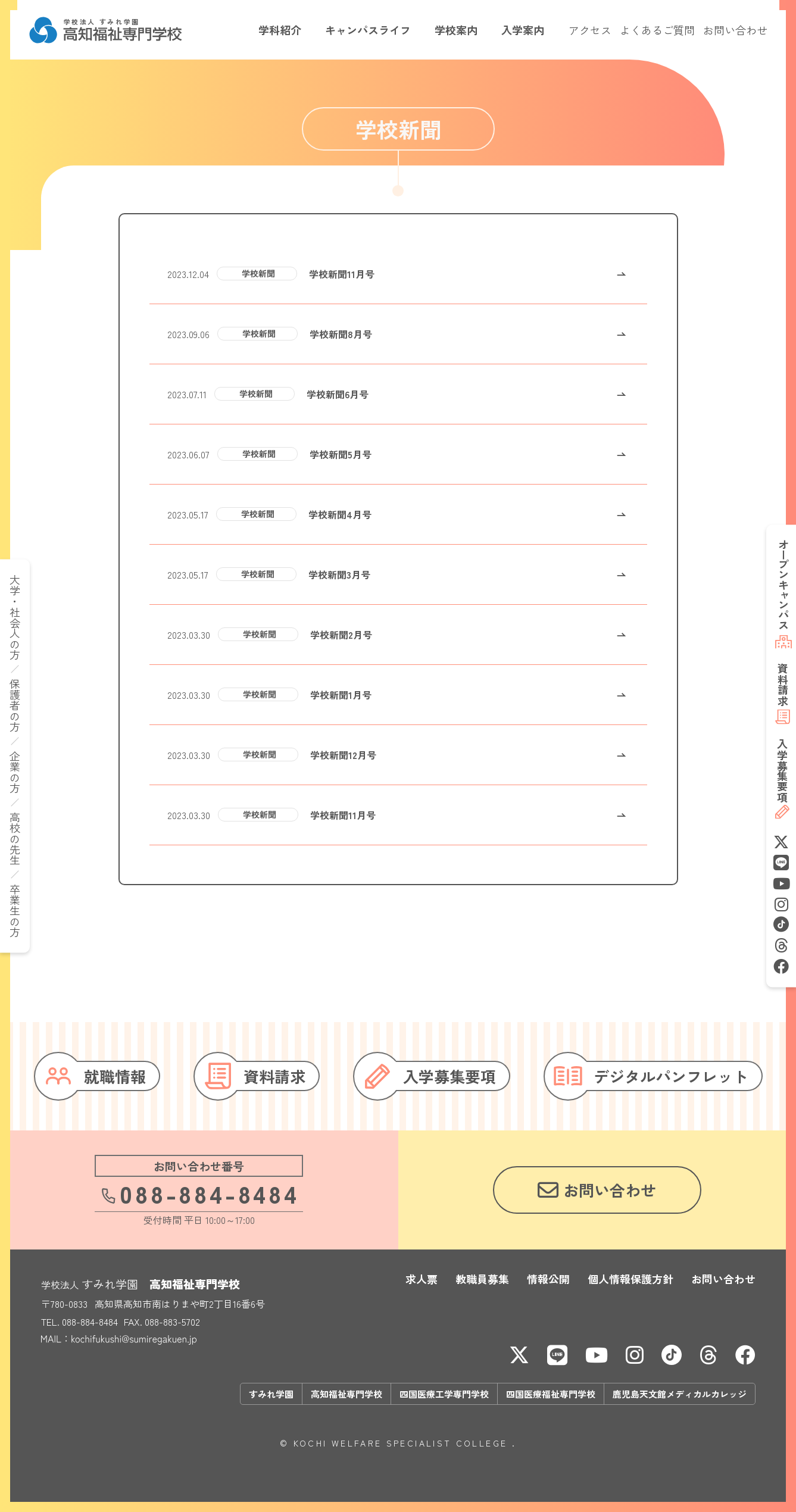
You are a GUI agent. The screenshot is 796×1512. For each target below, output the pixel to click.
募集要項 (782, 770)
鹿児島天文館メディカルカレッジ (680, 1394)
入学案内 (522, 29)
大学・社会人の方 (15, 617)
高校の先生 (15, 839)
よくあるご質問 (657, 30)
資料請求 (782, 684)
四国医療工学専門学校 (444, 1394)
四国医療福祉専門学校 (550, 1394)
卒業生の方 (15, 911)
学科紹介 (279, 29)
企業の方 (15, 772)
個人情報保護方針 (630, 1278)
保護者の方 (15, 705)
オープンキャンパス (783, 584)
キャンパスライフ (368, 29)
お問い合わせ (735, 30)
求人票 (421, 1278)
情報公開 (548, 1278)
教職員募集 (482, 1278)
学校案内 (456, 29)
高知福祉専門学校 (346, 1394)
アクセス (590, 30)
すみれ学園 (271, 1394)
